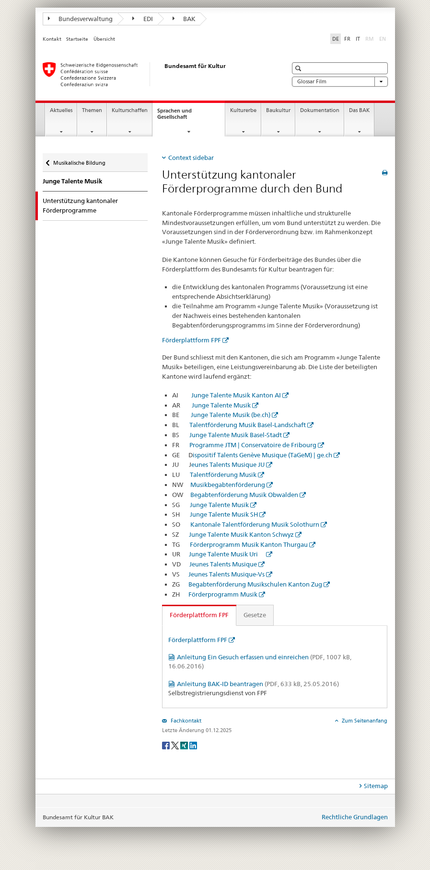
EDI (142, 18)
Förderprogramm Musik (222, 594)
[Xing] (184, 744)
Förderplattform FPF (191, 340)
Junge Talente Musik (72, 181)
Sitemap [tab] (376, 786)
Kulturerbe (243, 110)
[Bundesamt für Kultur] (155, 74)
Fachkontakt (185, 720)
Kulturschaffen (130, 110)
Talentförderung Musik (223, 474)
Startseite (77, 39)
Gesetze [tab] (255, 615)
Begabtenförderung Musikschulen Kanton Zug (255, 584)
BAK (184, 18)
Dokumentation (319, 110)
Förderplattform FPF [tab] (199, 615)
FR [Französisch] (347, 38)
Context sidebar (191, 157)
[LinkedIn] (193, 744)
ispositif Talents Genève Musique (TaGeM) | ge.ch (262, 455)
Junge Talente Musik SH (224, 514)
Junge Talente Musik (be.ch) (230, 414)
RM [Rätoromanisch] (370, 38)
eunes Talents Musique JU (228, 464)
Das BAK (359, 110)
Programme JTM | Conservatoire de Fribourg (252, 445)
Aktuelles (61, 110)
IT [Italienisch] (358, 38)
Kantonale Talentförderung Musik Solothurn (254, 524)
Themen (92, 110)
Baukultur (278, 110)
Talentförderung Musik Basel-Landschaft (247, 425)
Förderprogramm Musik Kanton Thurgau (249, 544)
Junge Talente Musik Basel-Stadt (235, 435)
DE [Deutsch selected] (335, 38)
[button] (299, 68)
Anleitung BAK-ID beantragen (258, 684)
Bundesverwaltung (80, 18)
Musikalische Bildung (79, 160)
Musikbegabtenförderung (227, 484)
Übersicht (104, 39)
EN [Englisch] (383, 38)
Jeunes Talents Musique (223, 564)
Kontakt (52, 39)
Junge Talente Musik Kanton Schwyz (241, 534)
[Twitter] (175, 744)
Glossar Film (340, 81)
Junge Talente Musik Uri (227, 554)
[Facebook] (166, 744)
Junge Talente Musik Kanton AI (236, 395)
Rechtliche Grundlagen (355, 817)
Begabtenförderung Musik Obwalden (244, 494)
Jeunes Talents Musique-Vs (226, 574)
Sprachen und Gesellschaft (180, 116)
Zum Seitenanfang (363, 720)
